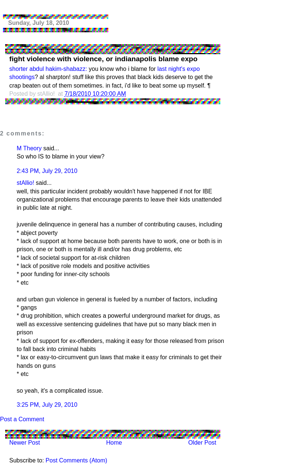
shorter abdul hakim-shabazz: (48, 69)
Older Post (202, 442)
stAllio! (25, 183)
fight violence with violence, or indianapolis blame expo (103, 59)
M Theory (29, 148)
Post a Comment (22, 419)
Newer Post (24, 442)
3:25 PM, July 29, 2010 (47, 405)
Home (114, 442)
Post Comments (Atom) (76, 460)
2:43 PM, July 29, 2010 (47, 171)
